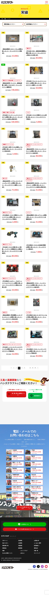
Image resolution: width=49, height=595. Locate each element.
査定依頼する (35, 396)
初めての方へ (5, 562)
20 (33, 367)
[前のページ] (9, 367)
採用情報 (36, 565)
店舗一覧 (36, 570)
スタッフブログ (23, 570)
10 (30, 367)
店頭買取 (20, 560)
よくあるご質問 (37, 562)
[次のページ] (40, 367)
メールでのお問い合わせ (23, 528)
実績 (5, 18)
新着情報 (20, 567)
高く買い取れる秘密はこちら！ (16, 394)
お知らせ (22, 572)
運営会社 (36, 567)
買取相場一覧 (5, 565)
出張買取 (20, 562)
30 (37, 367)
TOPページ (4, 560)
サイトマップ (37, 572)
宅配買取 (20, 565)
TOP (2, 18)
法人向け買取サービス (7, 572)
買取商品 (4, 567)
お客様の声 (36, 560)
